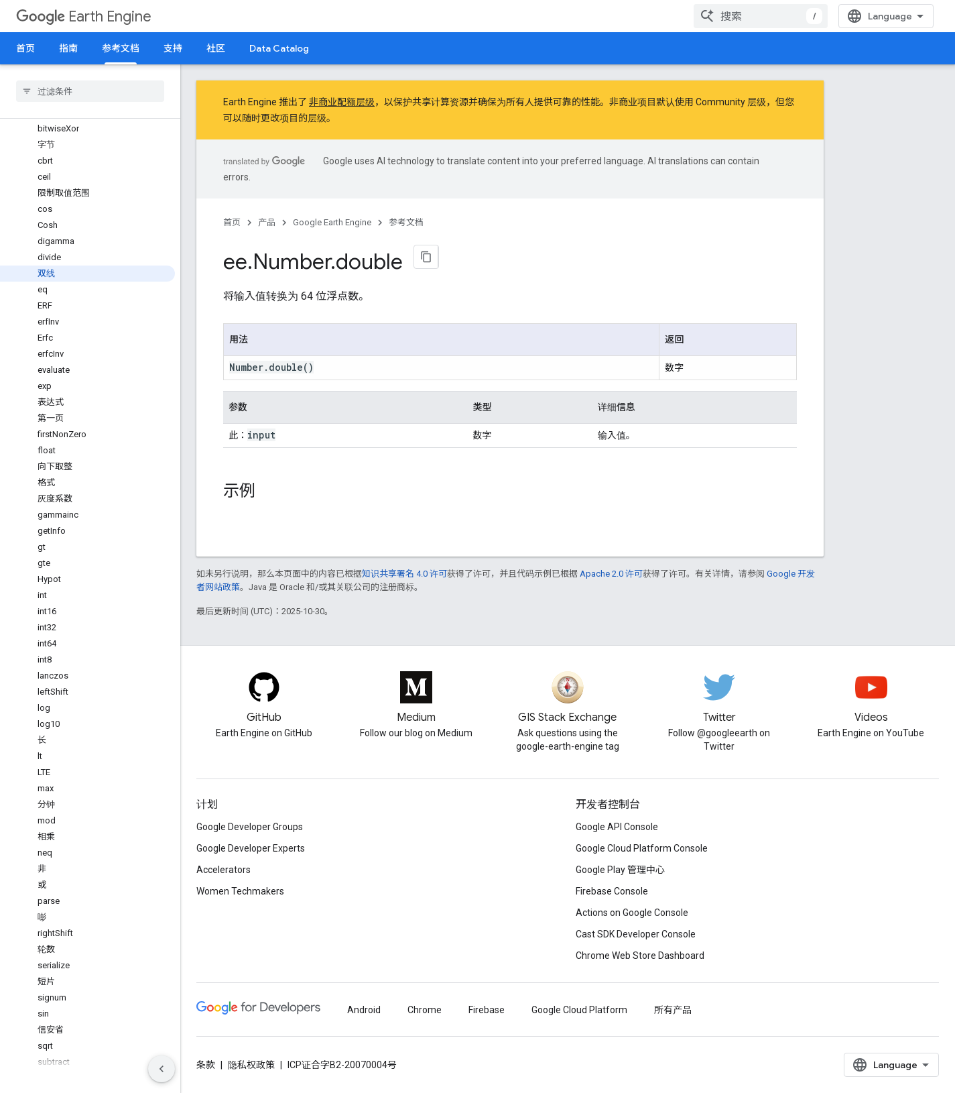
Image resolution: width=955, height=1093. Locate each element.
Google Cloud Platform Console (642, 848)
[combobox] (761, 16)
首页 (25, 48)
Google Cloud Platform (579, 1009)
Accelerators (223, 869)
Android (364, 1009)
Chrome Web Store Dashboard (640, 955)
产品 (266, 222)
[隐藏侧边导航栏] (161, 1068)
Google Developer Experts (250, 848)
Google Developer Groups (249, 826)
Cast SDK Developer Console (636, 934)
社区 (215, 48)
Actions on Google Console (632, 912)
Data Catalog (279, 48)
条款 (205, 1064)
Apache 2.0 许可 (611, 574)
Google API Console (617, 826)
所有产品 (673, 1009)
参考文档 (406, 222)
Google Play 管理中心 (620, 869)
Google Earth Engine (332, 222)
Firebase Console (612, 891)
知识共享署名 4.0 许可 (404, 574)
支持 (173, 48)
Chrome (424, 1009)
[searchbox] (90, 91)
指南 (68, 48)
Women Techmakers (240, 891)
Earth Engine (83, 16)
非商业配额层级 (342, 102)
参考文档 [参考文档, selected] (120, 48)
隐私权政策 (251, 1064)
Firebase (486, 1009)
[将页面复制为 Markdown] (426, 256)
